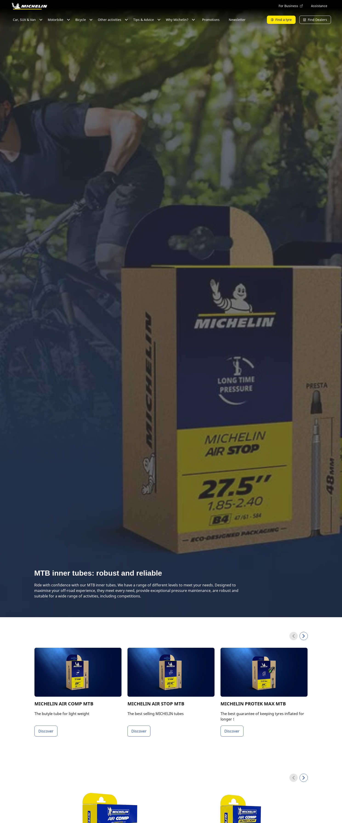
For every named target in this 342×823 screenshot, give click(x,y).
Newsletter (237, 19)
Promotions (211, 19)
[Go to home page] (29, 6)
